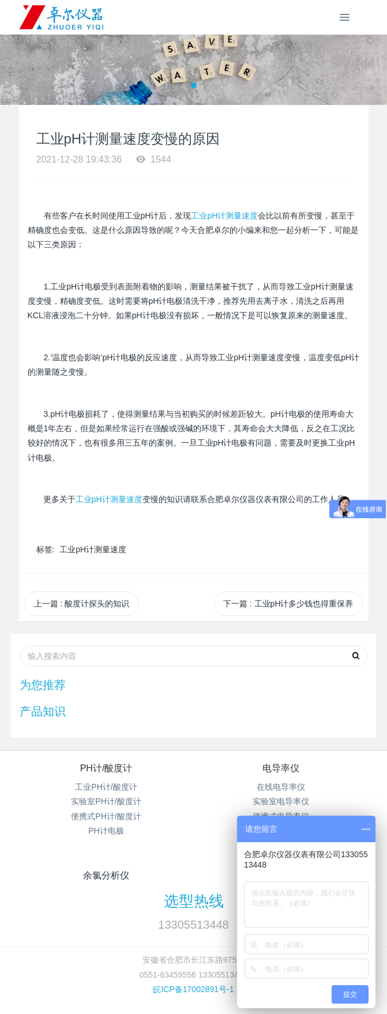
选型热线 (194, 901)
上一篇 (82, 603)
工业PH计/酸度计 (106, 786)
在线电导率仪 (281, 786)
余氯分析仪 (106, 875)
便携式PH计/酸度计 (106, 816)
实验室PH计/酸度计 (106, 801)
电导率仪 (280, 768)
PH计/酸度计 (106, 768)
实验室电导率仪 (281, 801)
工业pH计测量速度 (224, 215)
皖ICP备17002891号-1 (193, 989)
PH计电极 (105, 830)
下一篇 (288, 603)
